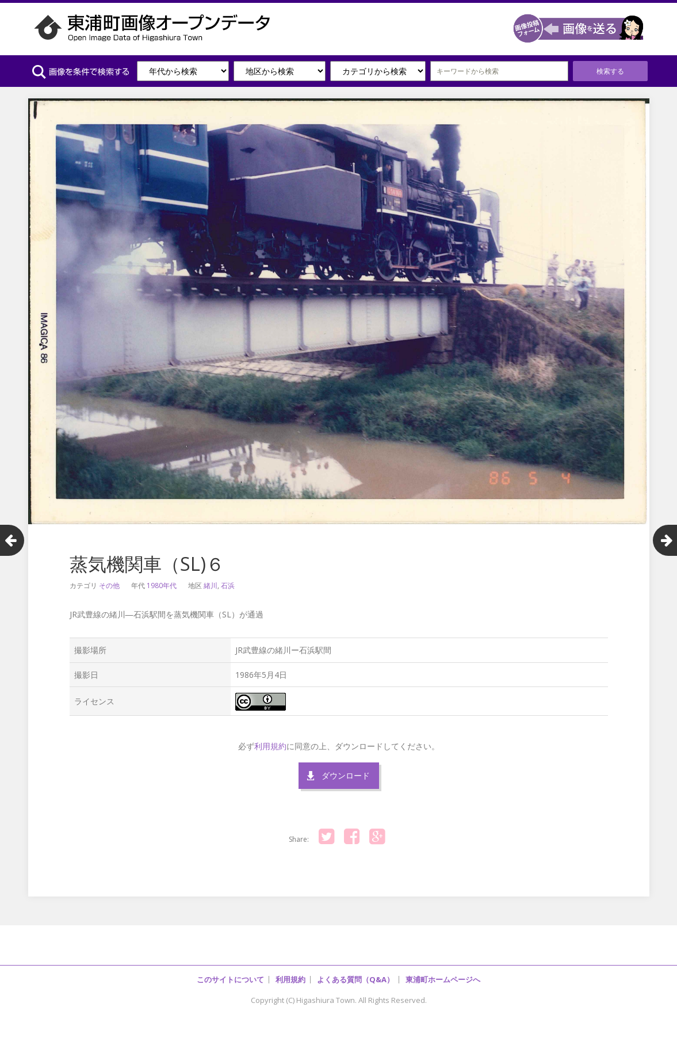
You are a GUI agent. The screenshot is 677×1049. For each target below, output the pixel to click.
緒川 (210, 585)
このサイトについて (230, 979)
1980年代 (162, 585)
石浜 (228, 585)
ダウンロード (346, 775)
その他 (109, 585)
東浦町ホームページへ (443, 979)
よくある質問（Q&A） (355, 979)
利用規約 (270, 746)
